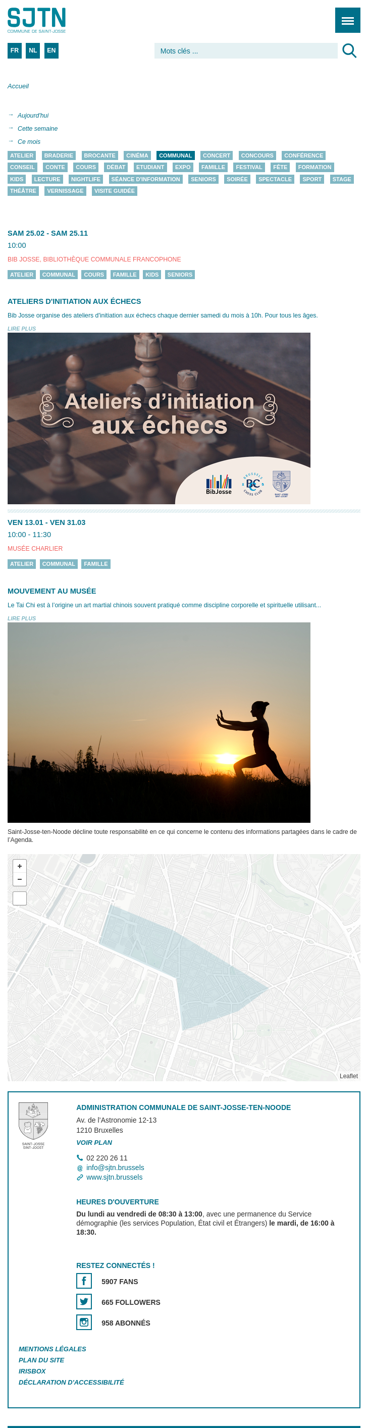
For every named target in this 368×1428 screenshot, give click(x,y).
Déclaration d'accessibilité (71, 1382)
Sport (312, 179)
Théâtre (23, 191)
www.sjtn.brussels (114, 1177)
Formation (315, 168)
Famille (213, 168)
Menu (344, 15)
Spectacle (275, 179)
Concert (216, 155)
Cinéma (137, 155)
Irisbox (32, 1371)
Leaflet (349, 1076)
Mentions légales (52, 1349)
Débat (116, 168)
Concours (257, 155)
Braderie (58, 155)
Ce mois (29, 141)
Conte (55, 168)
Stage (342, 179)
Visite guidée (114, 191)
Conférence (303, 155)
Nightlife (85, 179)
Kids (16, 179)
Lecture (47, 179)
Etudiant (150, 168)
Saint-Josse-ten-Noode (51, 20)
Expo (183, 168)
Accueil (18, 86)
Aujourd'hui (33, 115)
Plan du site (41, 1360)
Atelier (21, 155)
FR (15, 50)
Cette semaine (38, 128)
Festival (249, 168)
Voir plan (94, 1142)
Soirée (237, 179)
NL (33, 50)
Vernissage (65, 191)
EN (51, 50)
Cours (86, 168)
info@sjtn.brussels (115, 1167)
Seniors (203, 179)
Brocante (100, 155)
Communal (175, 155)
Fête (280, 168)
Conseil (22, 168)
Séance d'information (146, 179)
